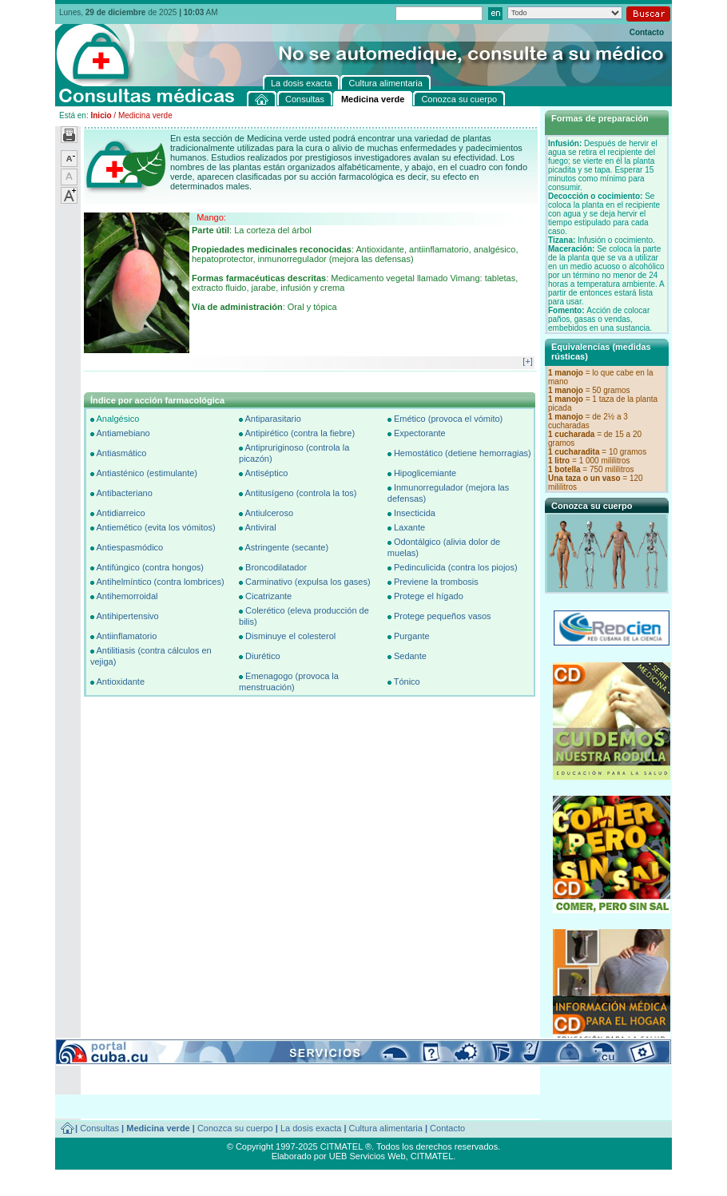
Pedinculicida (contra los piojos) (456, 567)
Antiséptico (266, 473)
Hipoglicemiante (425, 473)
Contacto (647, 32)
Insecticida (414, 513)
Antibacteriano (124, 493)
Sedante (410, 656)
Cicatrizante (268, 596)
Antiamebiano (122, 433)
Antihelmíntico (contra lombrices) (160, 581)
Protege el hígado (428, 596)
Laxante (409, 527)
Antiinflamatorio (126, 636)
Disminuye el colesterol (290, 636)
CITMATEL (432, 1156)
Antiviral (260, 527)
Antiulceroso (268, 513)
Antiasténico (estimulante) (146, 473)
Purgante (412, 636)
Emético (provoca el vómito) (448, 418)
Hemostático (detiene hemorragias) (462, 453)
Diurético (262, 656)
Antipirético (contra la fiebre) (299, 433)
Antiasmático (121, 453)
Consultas (99, 1128)
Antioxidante (120, 681)
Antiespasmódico (129, 547)
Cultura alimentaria (386, 1128)
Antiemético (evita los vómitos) (155, 527)
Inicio (100, 115)
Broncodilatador (276, 567)
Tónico (407, 681)
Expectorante (420, 433)
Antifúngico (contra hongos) (150, 567)
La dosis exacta (310, 1128)
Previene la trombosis (436, 581)
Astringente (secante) (286, 547)
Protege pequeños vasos (442, 616)
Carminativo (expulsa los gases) (308, 581)
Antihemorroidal (126, 596)
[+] (527, 361)
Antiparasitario (272, 418)
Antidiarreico (120, 513)
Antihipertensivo (127, 616)
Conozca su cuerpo (235, 1128)
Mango (210, 217)
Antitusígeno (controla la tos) (300, 493)
